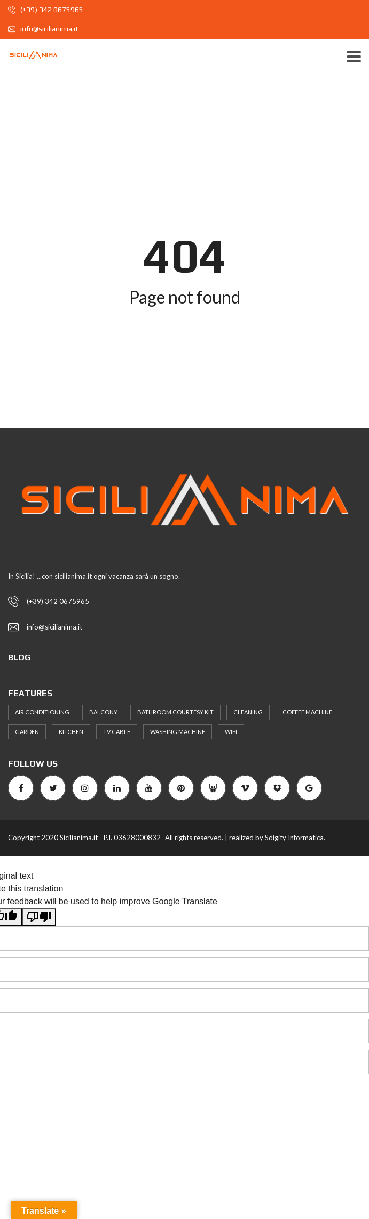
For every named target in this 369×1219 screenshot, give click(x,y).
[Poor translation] (39, 917)
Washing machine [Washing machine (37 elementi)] (177, 731)
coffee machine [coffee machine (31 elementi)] (307, 711)
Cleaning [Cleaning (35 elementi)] (248, 711)
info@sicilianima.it (43, 29)
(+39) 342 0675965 (45, 9)
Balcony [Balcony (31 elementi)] (103, 711)
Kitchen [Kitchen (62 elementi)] (71, 731)
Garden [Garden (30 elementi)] (27, 731)
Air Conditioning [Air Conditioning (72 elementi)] (42, 711)
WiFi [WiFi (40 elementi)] (231, 731)
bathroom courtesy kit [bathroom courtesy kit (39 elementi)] (175, 711)
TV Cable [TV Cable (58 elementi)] (116, 731)
